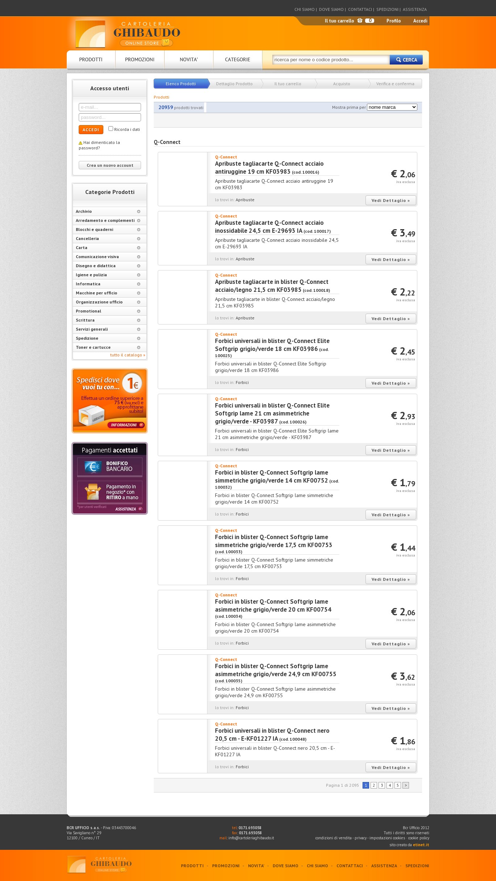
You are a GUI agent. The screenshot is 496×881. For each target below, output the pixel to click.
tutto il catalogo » (127, 354)
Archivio (108, 211)
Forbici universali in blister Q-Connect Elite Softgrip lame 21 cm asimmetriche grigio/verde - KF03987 (272, 413)
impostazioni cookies (387, 837)
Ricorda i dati (127, 129)
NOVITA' (256, 865)
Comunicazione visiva (108, 256)
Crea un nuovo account (110, 165)
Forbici (242, 382)
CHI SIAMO (304, 9)
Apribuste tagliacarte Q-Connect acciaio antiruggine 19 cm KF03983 (269, 167)
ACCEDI (91, 129)
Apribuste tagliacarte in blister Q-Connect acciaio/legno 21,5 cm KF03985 (271, 286)
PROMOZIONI (226, 865)
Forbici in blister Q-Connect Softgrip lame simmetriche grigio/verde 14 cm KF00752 (271, 476)
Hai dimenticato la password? (99, 145)
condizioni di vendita (333, 837)
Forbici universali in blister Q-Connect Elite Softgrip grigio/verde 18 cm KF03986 (272, 345)
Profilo (394, 21)
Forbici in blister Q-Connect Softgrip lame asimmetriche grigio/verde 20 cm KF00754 (273, 605)
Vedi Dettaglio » (391, 200)
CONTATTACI (360, 9)
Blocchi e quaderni (108, 229)
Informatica (108, 283)
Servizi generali (108, 329)
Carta (108, 247)
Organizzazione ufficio (108, 302)
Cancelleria (108, 238)
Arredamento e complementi (108, 220)
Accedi (420, 21)
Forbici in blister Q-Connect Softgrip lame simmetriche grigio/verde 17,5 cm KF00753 (273, 541)
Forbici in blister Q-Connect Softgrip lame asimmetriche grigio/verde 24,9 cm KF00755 (275, 670)
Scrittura (108, 320)
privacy (361, 837)
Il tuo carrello (339, 21)
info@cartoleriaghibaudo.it (251, 837)
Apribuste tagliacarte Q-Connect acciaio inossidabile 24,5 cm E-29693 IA (269, 227)
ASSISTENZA (415, 9)
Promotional (108, 311)
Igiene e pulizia (108, 274)
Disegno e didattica (108, 265)
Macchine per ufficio (108, 292)
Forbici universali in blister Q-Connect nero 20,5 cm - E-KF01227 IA (272, 735)
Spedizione (108, 338)
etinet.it (421, 844)
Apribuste (245, 199)
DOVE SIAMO (331, 9)
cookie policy (418, 837)
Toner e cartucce (108, 347)
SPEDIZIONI (387, 9)
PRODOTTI (192, 865)
